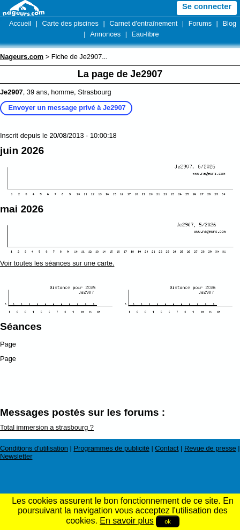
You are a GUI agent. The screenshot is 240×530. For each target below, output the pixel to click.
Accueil (20, 23)
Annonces (105, 34)
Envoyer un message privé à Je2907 (67, 108)
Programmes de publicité (111, 448)
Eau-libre (145, 34)
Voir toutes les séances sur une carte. (57, 263)
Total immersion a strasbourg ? (47, 427)
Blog (230, 23)
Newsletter (16, 456)
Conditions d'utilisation (34, 448)
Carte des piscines (70, 23)
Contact (166, 448)
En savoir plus (127, 520)
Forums (200, 23)
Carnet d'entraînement (143, 23)
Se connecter (206, 6)
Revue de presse (210, 448)
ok (167, 521)
